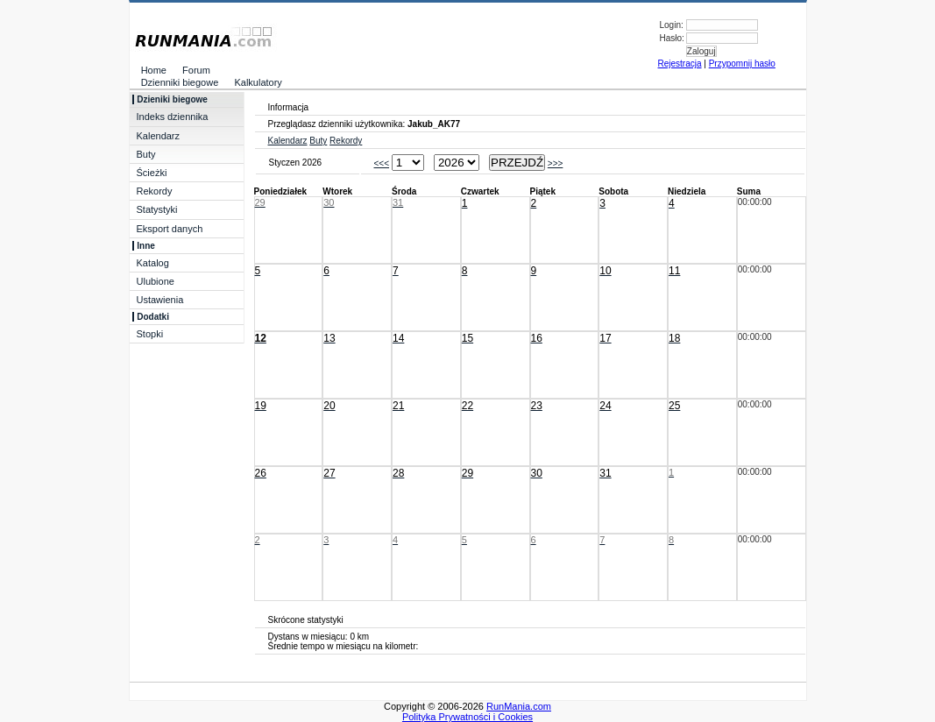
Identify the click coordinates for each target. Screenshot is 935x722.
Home (150, 70)
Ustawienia (160, 299)
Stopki (150, 334)
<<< (382, 163)
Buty (146, 154)
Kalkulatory (254, 82)
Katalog (153, 263)
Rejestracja (680, 63)
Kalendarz (159, 136)
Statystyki (157, 209)
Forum (192, 70)
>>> (555, 163)
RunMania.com (518, 706)
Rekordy (155, 191)
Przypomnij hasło (742, 63)
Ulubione (155, 281)
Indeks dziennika (173, 116)
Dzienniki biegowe (176, 82)
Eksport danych (170, 228)
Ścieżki (152, 172)
